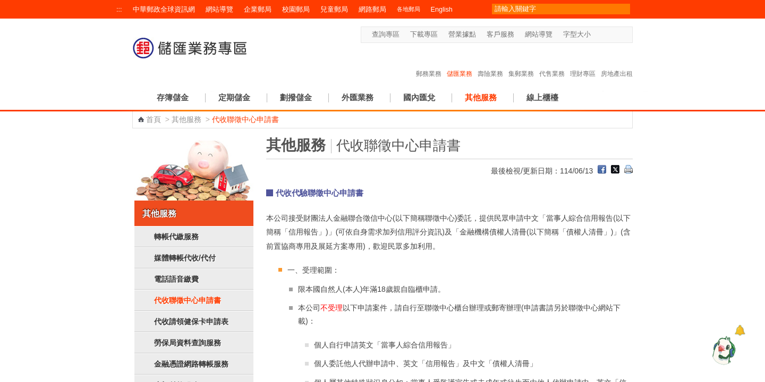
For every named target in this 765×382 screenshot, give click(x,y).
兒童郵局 (334, 9)
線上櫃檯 (542, 97)
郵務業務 (428, 62)
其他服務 (481, 97)
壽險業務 (490, 62)
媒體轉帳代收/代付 (185, 258)
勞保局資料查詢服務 (187, 342)
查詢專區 (386, 34)
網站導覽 (219, 9)
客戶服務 (500, 34)
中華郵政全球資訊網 (164, 9)
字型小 (597, 35)
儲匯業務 (459, 62)
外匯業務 (357, 97)
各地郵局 (408, 9)
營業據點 (462, 34)
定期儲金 (234, 97)
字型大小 (577, 34)
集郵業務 (521, 62)
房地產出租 (617, 62)
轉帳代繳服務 (176, 236)
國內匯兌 (419, 97)
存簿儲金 (173, 97)
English (442, 9)
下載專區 (424, 34)
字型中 (607, 35)
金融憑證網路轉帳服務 (191, 364)
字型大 (618, 35)
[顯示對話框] (739, 330)
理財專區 (583, 62)
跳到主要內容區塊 (5, 5)
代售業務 (552, 62)
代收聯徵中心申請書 (187, 300)
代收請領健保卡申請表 (191, 321)
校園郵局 (296, 9)
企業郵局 (257, 9)
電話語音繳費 (176, 279)
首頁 (153, 119)
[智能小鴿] (722, 350)
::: (119, 9)
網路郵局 (372, 9)
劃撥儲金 (296, 97)
